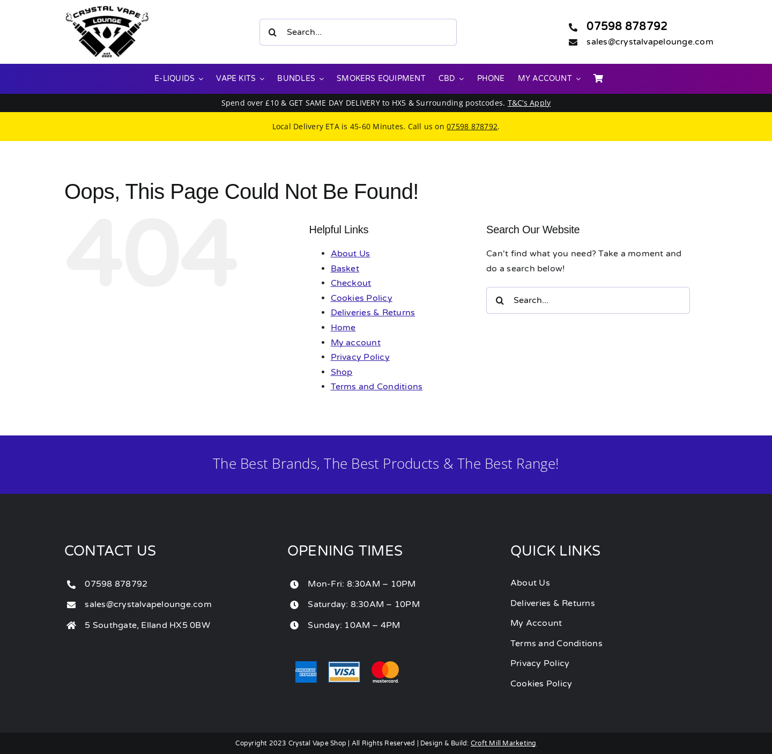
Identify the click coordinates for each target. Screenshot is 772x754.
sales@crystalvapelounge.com (650, 41)
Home (343, 327)
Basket (345, 268)
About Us (350, 253)
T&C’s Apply (529, 103)
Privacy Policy (360, 357)
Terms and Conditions (377, 386)
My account (356, 342)
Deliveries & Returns (373, 312)
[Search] (272, 32)
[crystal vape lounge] (107, 9)
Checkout (351, 283)
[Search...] (358, 32)
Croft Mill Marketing (504, 743)
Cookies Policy (361, 298)
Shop (342, 372)
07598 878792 (627, 26)
